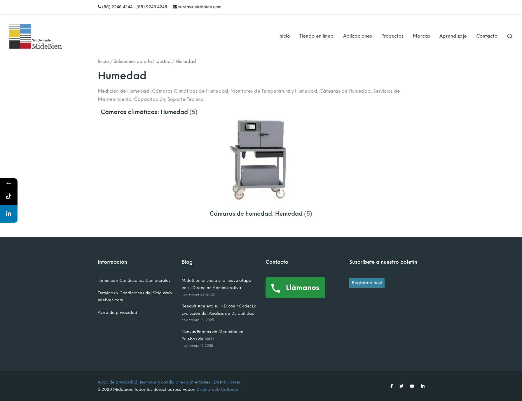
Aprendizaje (453, 36)
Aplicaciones (357, 36)
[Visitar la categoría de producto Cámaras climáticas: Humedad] (149, 112)
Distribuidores (227, 382)
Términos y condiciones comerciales (174, 382)
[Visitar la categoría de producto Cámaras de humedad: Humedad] (261, 210)
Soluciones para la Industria (142, 61)
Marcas (421, 36)
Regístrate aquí (367, 282)
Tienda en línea (316, 36)
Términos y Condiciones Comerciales (134, 280)
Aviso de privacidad (117, 312)
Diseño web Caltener (217, 389)
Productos (392, 36)
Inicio (284, 36)
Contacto (486, 36)
